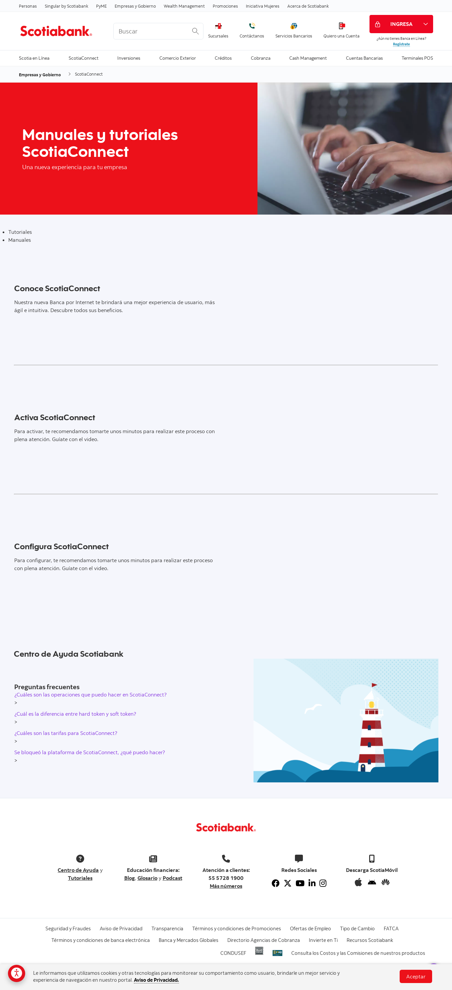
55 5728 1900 (226, 878)
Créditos (223, 57)
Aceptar (415, 976)
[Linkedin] (312, 883)
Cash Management (308, 57)
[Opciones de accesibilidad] (16, 973)
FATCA (391, 928)
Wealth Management (184, 6)
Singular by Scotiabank (66, 6)
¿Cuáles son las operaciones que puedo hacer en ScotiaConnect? (90, 694)
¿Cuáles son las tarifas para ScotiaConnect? (65, 733)
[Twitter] (288, 883)
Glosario (147, 878)
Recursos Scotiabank (370, 940)
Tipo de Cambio (357, 928)
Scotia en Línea (34, 57)
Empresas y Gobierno (135, 6)
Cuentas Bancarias (364, 57)
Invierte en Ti (323, 940)
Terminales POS (417, 57)
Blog (129, 878)
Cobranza (260, 57)
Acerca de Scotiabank (308, 6)
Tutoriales (80, 878)
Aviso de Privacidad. (156, 980)
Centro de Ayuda (78, 870)
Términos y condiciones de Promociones (236, 928)
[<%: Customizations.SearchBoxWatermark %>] (158, 31)
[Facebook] (276, 883)
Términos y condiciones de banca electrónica (100, 940)
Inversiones (128, 57)
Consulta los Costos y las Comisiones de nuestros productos (358, 953)
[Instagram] (322, 883)
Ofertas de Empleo (310, 928)
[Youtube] (300, 883)
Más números (226, 886)
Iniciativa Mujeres (262, 6)
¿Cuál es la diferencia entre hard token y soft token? (75, 713)
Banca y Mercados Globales (188, 940)
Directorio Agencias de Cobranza (263, 940)
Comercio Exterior (177, 57)
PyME (101, 6)
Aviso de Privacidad (121, 928)
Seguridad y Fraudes (68, 928)
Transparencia (167, 928)
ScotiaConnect (83, 57)
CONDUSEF (233, 953)
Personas (28, 6)
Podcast (172, 878)
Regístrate (401, 44)
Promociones (225, 6)
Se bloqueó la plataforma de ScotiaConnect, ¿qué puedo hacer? (89, 752)
